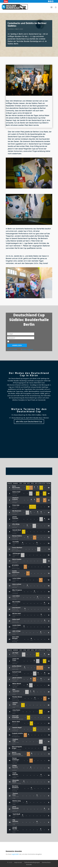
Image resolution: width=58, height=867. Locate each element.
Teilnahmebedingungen (32, 862)
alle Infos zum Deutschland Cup (29, 421)
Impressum (18, 862)
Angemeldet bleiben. (14, 341)
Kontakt (29, 864)
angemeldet (15, 854)
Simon (12, 29)
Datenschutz (46, 862)
